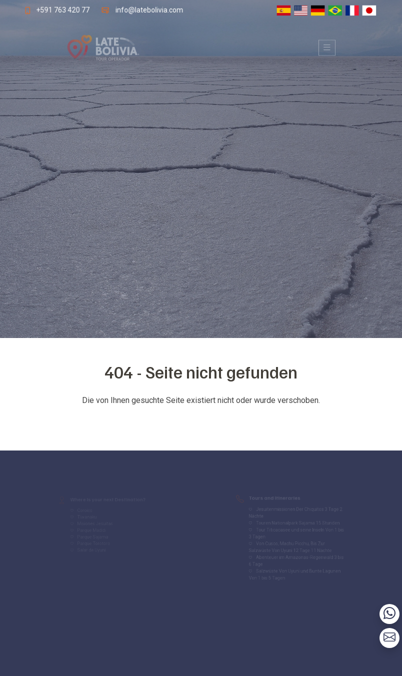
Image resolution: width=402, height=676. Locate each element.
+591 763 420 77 (60, 10)
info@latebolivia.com (148, 10)
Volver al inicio (201, 420)
